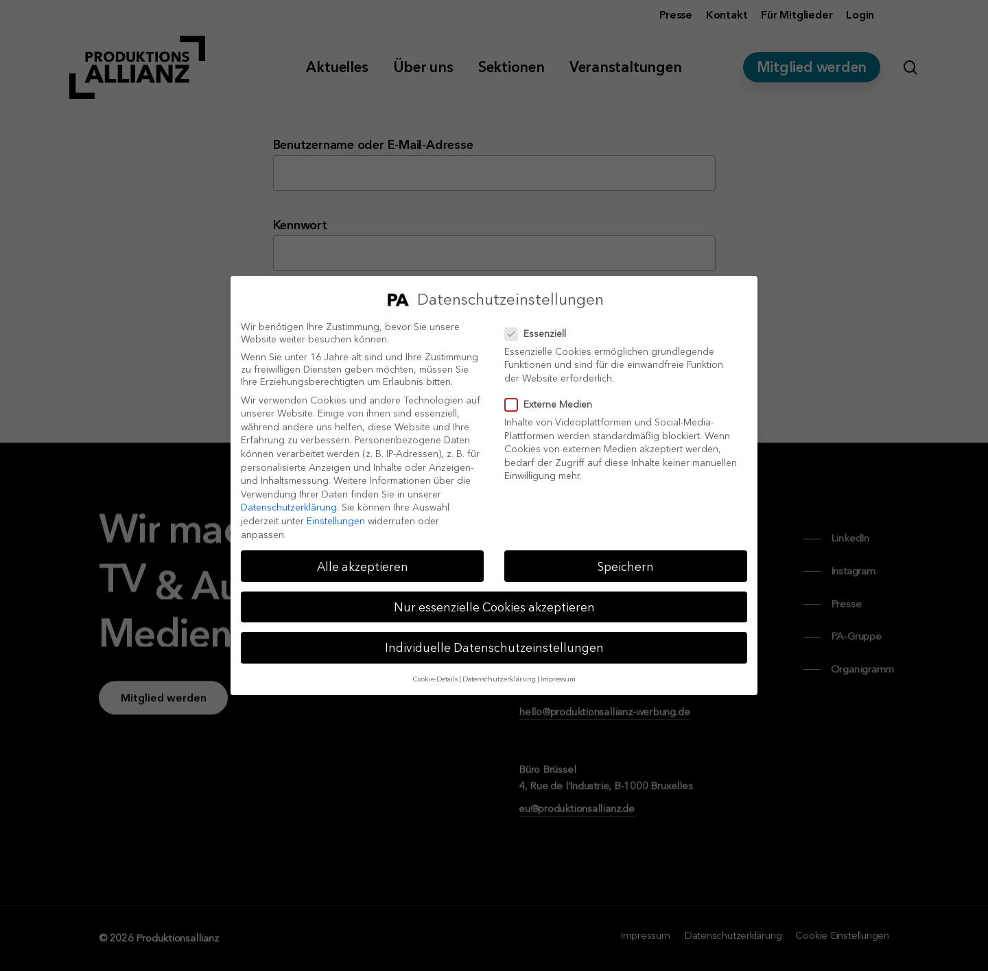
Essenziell (541, 333)
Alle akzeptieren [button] (362, 566)
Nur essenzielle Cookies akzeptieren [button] (494, 607)
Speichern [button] (626, 566)
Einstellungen (336, 521)
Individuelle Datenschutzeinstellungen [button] (494, 647)
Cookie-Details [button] (435, 679)
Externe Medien (554, 404)
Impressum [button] (558, 679)
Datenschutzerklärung (289, 507)
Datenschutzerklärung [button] (499, 679)
